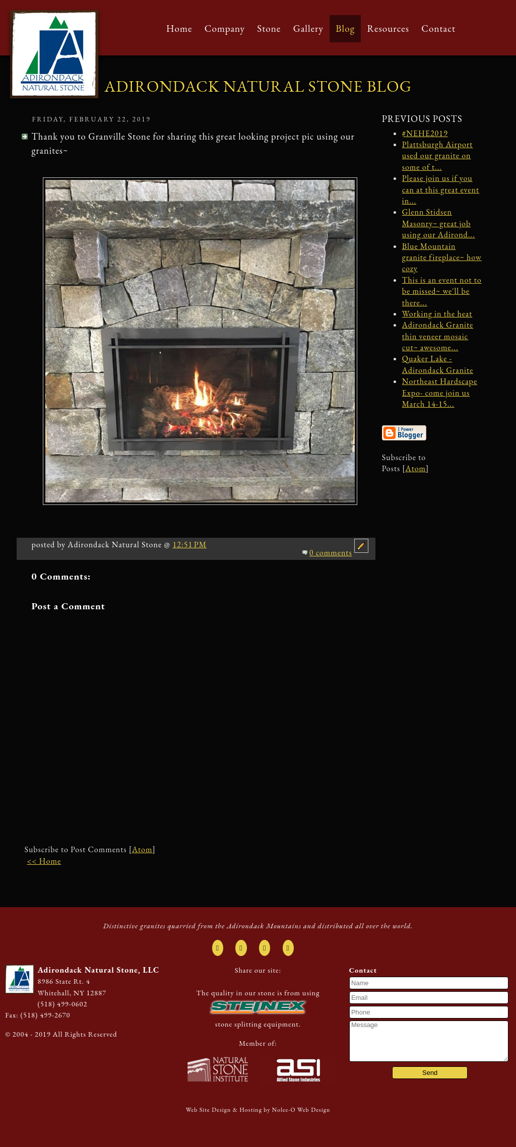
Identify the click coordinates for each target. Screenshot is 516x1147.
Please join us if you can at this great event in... (440, 189)
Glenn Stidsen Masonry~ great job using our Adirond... (438, 223)
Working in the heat (437, 313)
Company (225, 28)
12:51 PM (190, 544)
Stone (269, 28)
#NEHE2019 (425, 133)
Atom (142, 849)
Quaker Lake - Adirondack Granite (438, 364)
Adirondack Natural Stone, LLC (98, 970)
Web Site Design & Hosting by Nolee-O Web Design (258, 1110)
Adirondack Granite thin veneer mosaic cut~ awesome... (438, 336)
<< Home (44, 861)
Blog (345, 28)
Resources (388, 28)
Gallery (308, 28)
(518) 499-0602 (62, 1003)
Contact (438, 28)
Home (179, 28)
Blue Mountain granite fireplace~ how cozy (442, 257)
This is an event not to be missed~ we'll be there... (442, 291)
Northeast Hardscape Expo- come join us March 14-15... (439, 392)
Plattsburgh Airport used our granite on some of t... (437, 155)
